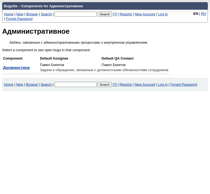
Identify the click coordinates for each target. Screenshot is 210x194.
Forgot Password (19, 19)
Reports (126, 14)
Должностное (16, 67)
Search (46, 14)
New (19, 14)
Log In (163, 14)
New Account (145, 14)
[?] (115, 14)
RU (203, 14)
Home (9, 14)
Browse (32, 14)
